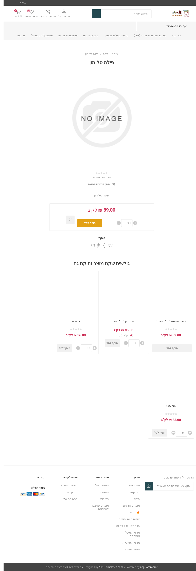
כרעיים (72, 321)
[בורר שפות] (17, 3)
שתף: (98, 238)
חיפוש (132, 499)
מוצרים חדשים (127, 505)
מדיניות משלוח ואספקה (127, 534)
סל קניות (68, 492)
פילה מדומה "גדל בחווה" (167, 321)
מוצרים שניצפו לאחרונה (96, 507)
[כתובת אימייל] (170, 486)
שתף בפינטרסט (95, 245)
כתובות (101, 499)
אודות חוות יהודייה (125, 519)
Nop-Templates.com (107, 567)
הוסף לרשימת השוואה (95, 184)
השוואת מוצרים (44, 16)
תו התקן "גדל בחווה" (124, 526)
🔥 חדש (131, 512)
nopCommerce (145, 567)
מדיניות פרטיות (127, 542)
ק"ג (122, 335)
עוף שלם (167, 406)
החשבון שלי (60, 16)
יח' (111, 335)
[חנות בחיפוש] (122, 13)
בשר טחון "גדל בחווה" (120, 321)
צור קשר (131, 492)
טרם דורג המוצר (98, 177)
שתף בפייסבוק (101, 245)
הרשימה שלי (66, 499)
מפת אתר (130, 485)
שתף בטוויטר (107, 245)
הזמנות (101, 492)
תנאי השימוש (128, 549)
